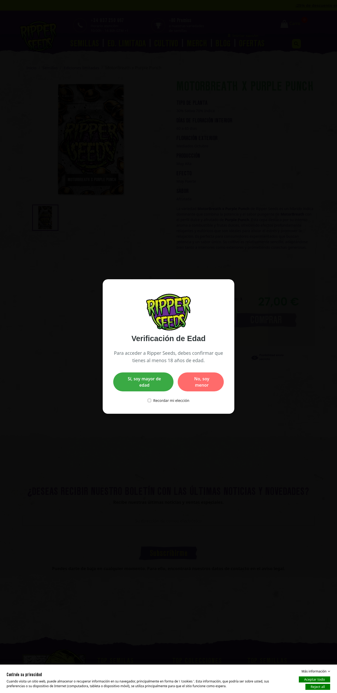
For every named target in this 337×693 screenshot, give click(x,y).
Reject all (318, 686)
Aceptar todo (314, 679)
